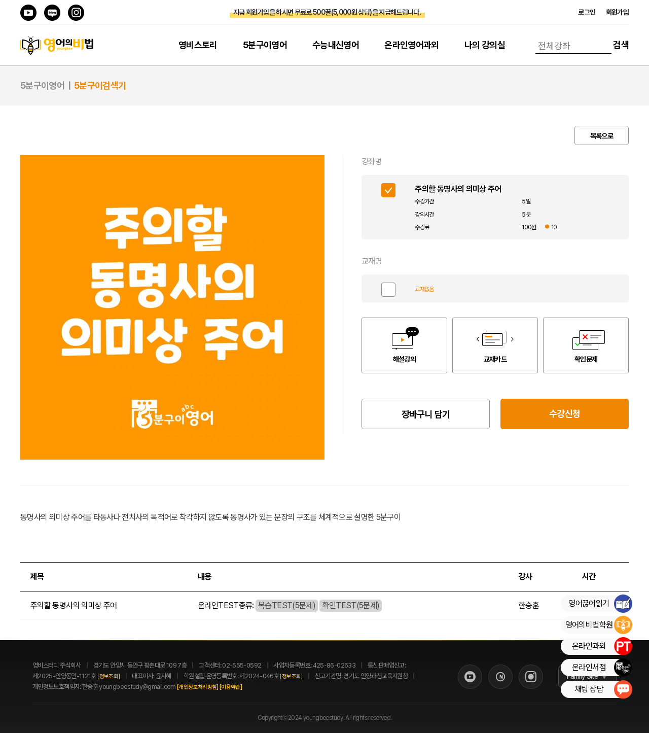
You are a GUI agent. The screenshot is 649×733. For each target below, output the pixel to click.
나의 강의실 (484, 45)
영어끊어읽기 (600, 603)
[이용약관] (242, 687)
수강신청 (564, 413)
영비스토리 (198, 45)
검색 (621, 45)
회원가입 (617, 12)
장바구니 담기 (426, 414)
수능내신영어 (335, 45)
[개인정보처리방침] (209, 687)
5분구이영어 (265, 45)
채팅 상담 (603, 689)
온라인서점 (602, 667)
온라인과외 (602, 646)
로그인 (586, 12)
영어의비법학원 (598, 625)
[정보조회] (108, 676)
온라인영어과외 (411, 45)
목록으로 (601, 136)
